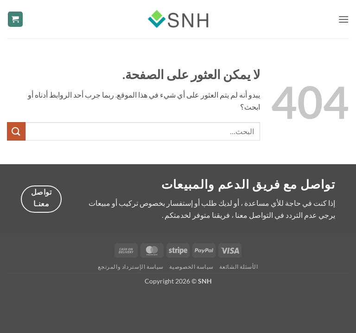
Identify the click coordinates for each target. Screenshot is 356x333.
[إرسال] (16, 131)
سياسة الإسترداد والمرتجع (131, 266)
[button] (343, 19)
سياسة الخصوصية (191, 266)
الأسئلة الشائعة (238, 266)
